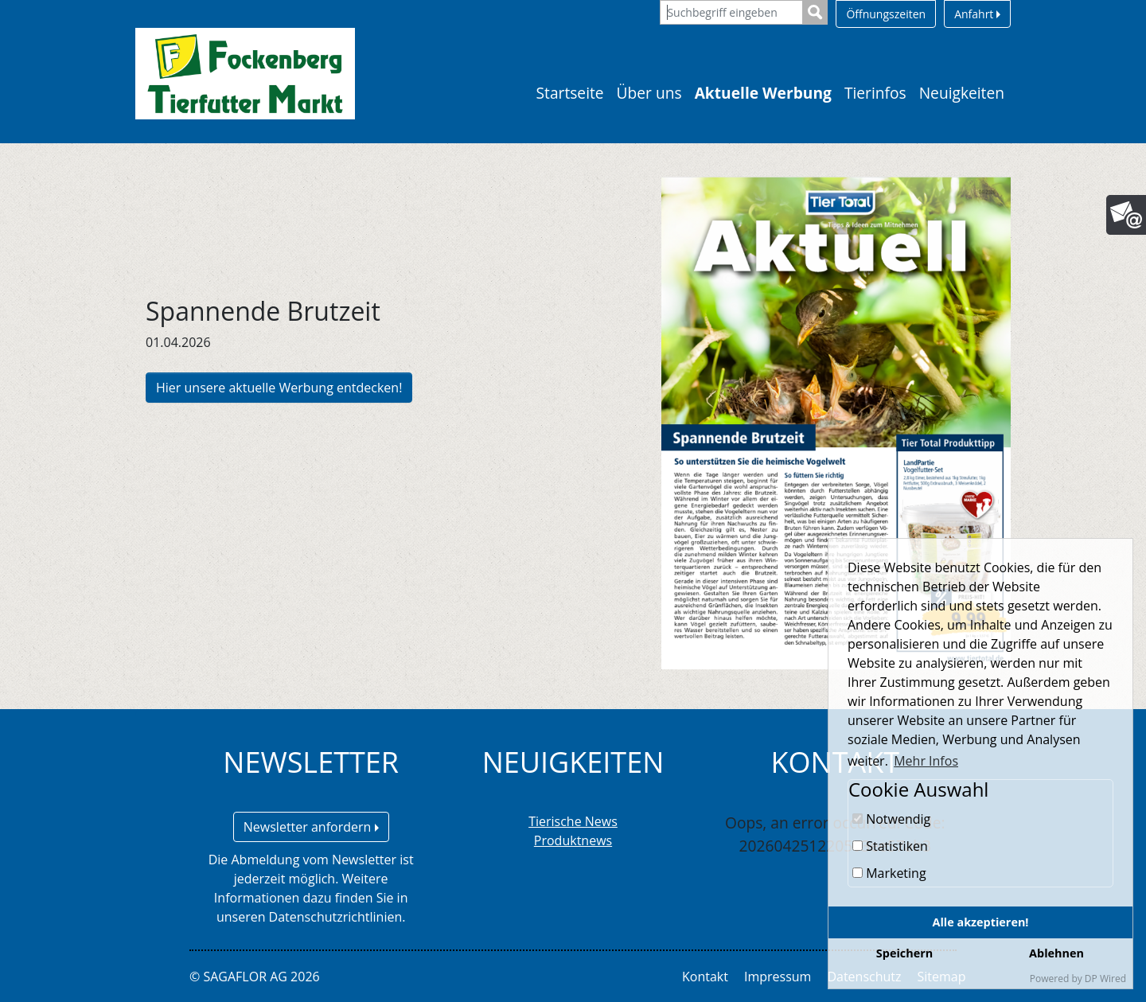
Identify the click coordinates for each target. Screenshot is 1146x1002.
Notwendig (891, 819)
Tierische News (573, 821)
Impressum (777, 976)
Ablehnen (1056, 953)
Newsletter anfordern (311, 827)
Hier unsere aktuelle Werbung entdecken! (279, 387)
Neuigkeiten (961, 92)
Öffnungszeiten (886, 13)
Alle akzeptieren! (981, 922)
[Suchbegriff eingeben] (731, 12)
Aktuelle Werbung (763, 92)
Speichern (904, 953)
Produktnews (573, 840)
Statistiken (890, 846)
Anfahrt (977, 13)
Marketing (889, 873)
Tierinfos (875, 92)
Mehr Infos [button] (926, 761)
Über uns (649, 92)
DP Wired (1105, 978)
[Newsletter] (1126, 215)
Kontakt (705, 976)
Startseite (570, 92)
